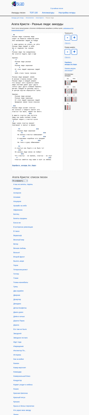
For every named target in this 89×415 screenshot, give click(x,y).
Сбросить (67, 43)
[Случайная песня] (56, 8)
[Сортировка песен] (20, 181)
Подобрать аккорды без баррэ (24, 165)
